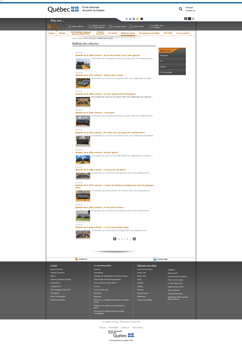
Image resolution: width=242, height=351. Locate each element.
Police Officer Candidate (59, 26)
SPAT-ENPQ (167, 33)
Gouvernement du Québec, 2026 (121, 340)
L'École (53, 265)
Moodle (163, 67)
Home (74, 38)
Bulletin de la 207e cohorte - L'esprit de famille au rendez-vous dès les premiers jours (114, 186)
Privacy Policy (137, 327)
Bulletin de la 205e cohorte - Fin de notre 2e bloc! (99, 207)
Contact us (190, 10)
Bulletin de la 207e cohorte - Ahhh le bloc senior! (99, 75)
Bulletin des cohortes (128, 34)
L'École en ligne (166, 72)
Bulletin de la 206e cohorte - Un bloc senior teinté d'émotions (105, 94)
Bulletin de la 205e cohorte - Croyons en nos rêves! (100, 170)
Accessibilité (113, 327)
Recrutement (112, 33)
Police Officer (78, 26)
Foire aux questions (182, 33)
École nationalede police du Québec (93, 9)
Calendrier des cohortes (100, 33)
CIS (161, 61)
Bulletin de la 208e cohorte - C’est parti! (94, 112)
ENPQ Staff (138, 26)
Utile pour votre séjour (147, 265)
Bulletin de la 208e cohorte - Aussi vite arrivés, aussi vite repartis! (107, 55)
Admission (62, 33)
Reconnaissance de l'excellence (149, 33)
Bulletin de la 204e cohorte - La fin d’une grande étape (102, 227)
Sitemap (102, 327)
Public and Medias (158, 26)
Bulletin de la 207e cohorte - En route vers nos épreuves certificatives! (110, 132)
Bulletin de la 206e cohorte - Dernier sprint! (96, 152)
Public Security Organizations (99, 26)
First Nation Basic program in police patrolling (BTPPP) (81, 33)
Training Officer (120, 26)
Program (51, 33)
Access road (162, 259)
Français (189, 7)
